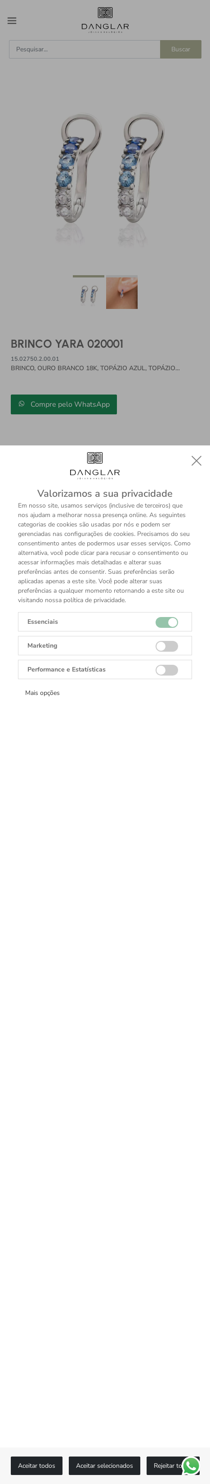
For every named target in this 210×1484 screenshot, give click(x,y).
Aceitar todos (36, 1465)
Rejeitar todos (173, 1465)
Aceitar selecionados (104, 1465)
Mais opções (42, 693)
